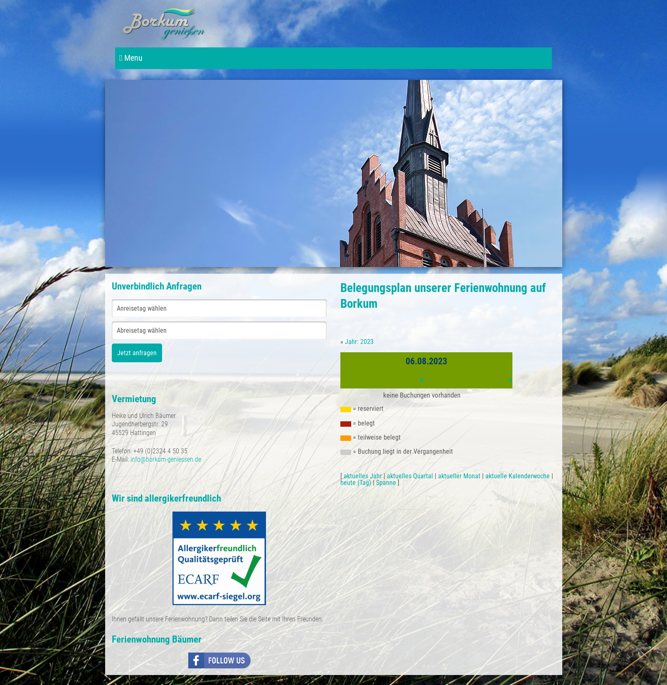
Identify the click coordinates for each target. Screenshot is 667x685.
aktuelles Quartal (410, 476)
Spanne (386, 483)
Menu (131, 58)
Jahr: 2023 (359, 342)
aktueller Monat (459, 476)
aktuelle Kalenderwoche (517, 476)
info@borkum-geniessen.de (165, 459)
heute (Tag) (355, 483)
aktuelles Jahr (363, 476)
